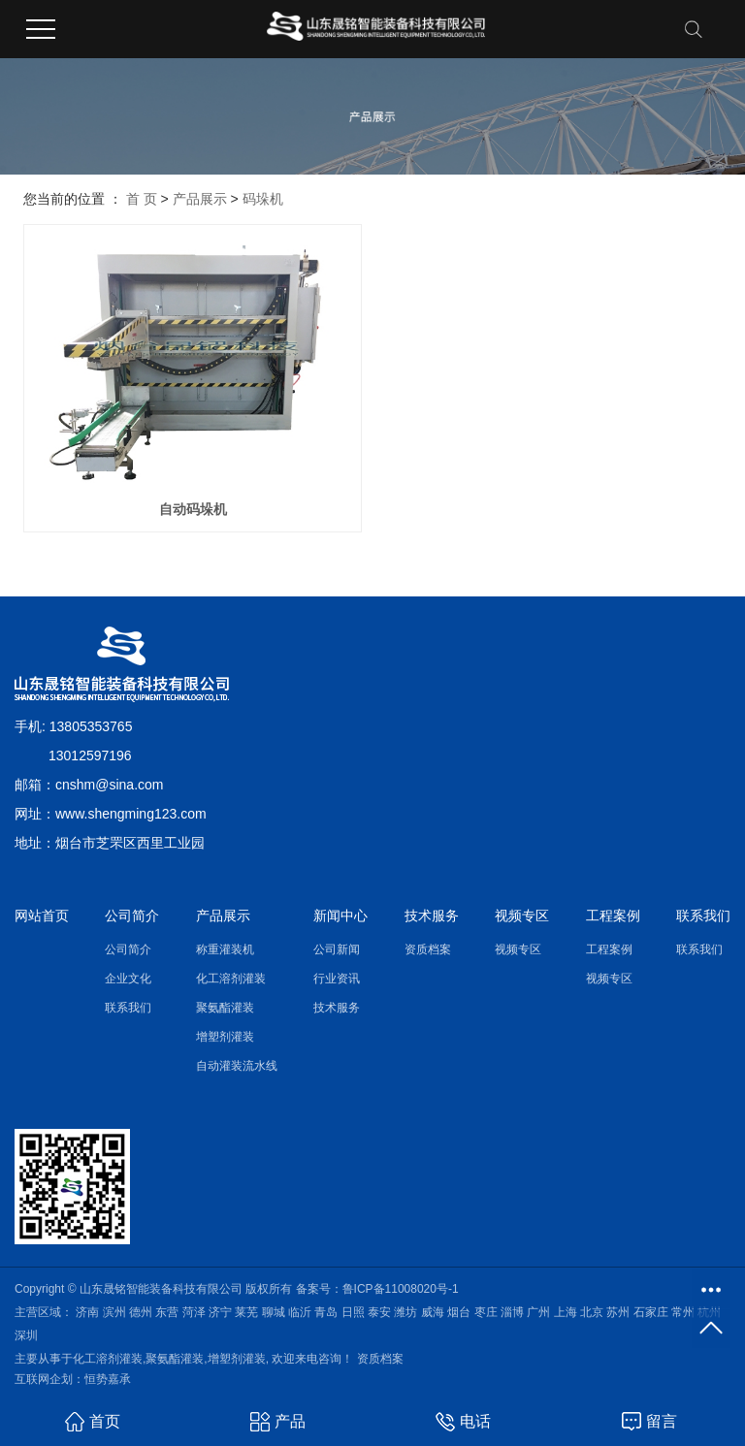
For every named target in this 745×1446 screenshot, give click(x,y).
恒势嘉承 (107, 1379)
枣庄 (486, 1312)
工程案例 (609, 949)
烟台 (458, 1312)
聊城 (273, 1312)
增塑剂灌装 (225, 1037)
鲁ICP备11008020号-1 (400, 1289)
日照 (353, 1312)
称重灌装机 (225, 949)
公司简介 (128, 949)
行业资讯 (336, 978)
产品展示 (200, 199)
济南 (87, 1312)
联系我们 (128, 1007)
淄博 (512, 1312)
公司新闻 (336, 949)
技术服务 (336, 1007)
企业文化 (128, 978)
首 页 (141, 199)
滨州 (114, 1312)
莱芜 (246, 1312)
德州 (140, 1312)
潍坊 (405, 1312)
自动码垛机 (193, 509)
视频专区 (518, 949)
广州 (538, 1312)
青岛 (326, 1312)
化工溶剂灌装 (231, 978)
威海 (432, 1312)
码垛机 (263, 199)
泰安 (379, 1312)
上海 (565, 1312)
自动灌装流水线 (236, 1066)
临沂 (299, 1312)
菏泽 (194, 1312)
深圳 (26, 1335)
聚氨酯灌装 (225, 1007)
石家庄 (650, 1312)
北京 (591, 1312)
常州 (683, 1312)
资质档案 (428, 949)
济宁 (220, 1312)
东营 (166, 1312)
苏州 (618, 1312)
